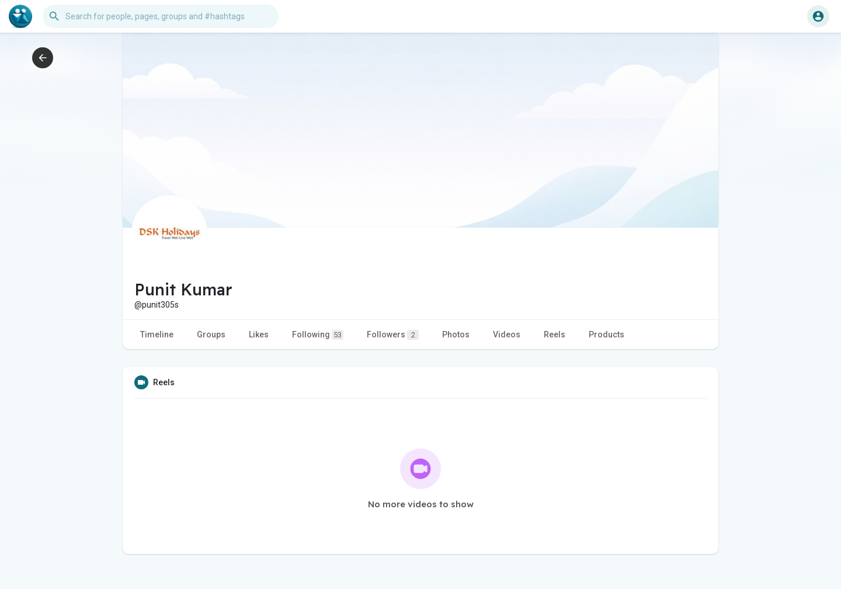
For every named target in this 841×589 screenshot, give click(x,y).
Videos (506, 334)
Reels (554, 334)
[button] (161, 16)
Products (606, 334)
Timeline (156, 334)
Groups (211, 334)
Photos (456, 334)
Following (317, 335)
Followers (393, 335)
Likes (259, 334)
